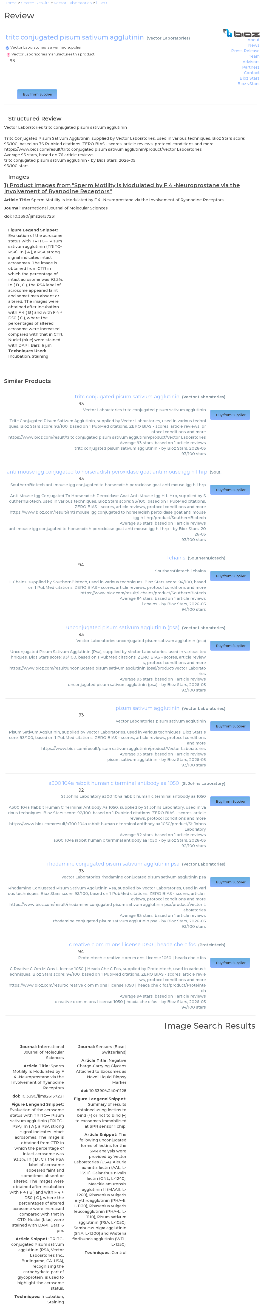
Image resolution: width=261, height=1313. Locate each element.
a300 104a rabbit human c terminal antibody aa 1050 (114, 783)
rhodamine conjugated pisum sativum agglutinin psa (113, 864)
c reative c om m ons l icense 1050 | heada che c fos (132, 945)
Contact (252, 72)
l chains (175, 558)
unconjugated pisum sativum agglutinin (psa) (123, 628)
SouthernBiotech (206, 558)
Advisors (251, 61)
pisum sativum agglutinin (148, 708)
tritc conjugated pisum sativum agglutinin (127, 397)
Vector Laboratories (168, 38)
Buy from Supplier (37, 94)
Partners (251, 67)
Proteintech (212, 944)
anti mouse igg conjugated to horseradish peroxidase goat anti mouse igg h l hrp (107, 472)
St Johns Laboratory (203, 783)
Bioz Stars (250, 78)
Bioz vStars (248, 83)
